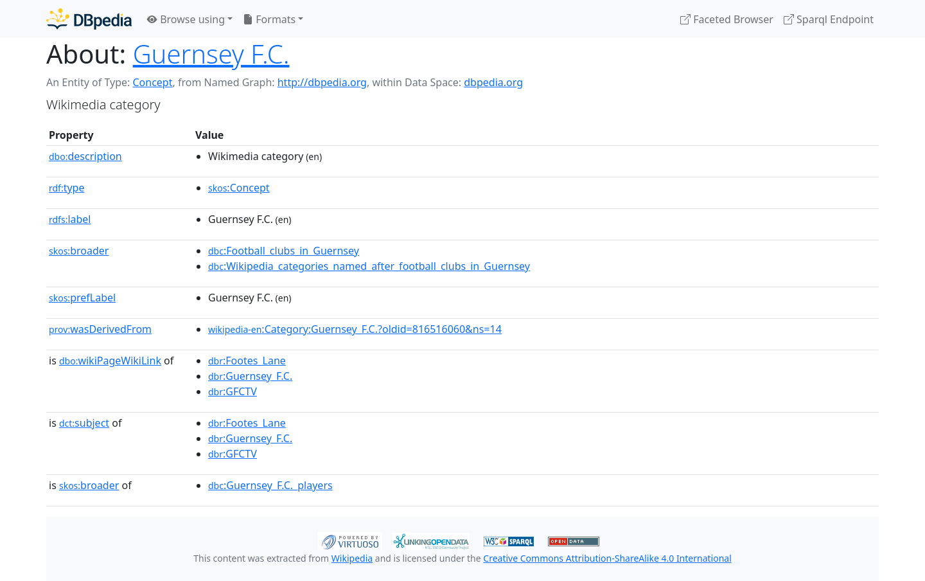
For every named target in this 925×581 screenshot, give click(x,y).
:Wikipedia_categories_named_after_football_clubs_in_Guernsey (369, 266)
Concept (152, 82)
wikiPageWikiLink (110, 360)
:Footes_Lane (247, 360)
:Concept (239, 188)
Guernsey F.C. (211, 53)
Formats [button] (269, 19)
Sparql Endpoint (829, 19)
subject (84, 423)
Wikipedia (352, 558)
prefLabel (82, 297)
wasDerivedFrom (100, 329)
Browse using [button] (186, 19)
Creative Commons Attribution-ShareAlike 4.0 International (607, 558)
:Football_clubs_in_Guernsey (283, 251)
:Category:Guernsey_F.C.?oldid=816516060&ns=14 (355, 329)
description (85, 156)
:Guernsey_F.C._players (270, 485)
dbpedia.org (493, 82)
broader (79, 251)
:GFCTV (232, 391)
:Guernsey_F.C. (250, 376)
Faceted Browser (726, 19)
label (70, 219)
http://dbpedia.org (322, 82)
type (67, 188)
